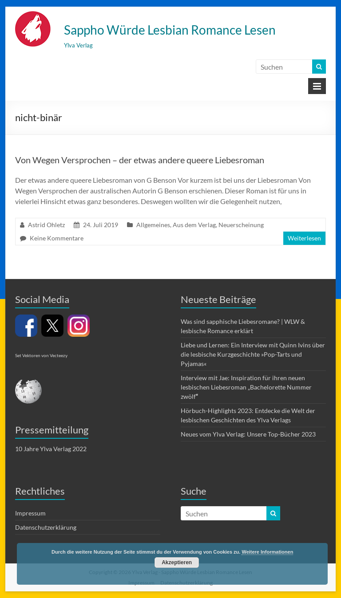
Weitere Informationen (267, 552)
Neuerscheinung (241, 224)
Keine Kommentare (56, 238)
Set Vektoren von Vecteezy (41, 355)
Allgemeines (153, 224)
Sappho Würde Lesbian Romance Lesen (170, 29)
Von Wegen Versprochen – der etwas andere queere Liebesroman (139, 159)
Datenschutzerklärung (45, 527)
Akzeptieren (177, 562)
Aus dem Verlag (194, 224)
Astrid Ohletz (46, 224)
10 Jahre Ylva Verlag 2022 (51, 448)
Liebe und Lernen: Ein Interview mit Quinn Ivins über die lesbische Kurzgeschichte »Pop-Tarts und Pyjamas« (253, 354)
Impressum (30, 513)
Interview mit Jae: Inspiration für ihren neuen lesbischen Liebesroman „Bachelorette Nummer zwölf (246, 387)
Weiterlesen (304, 238)
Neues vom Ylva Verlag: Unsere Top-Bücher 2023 (248, 434)
